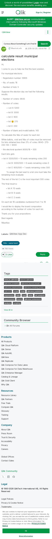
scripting (16, 303)
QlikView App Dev (18, 234)
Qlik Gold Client (8, 380)
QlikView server (22, 19)
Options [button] (48, 32)
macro (19, 299)
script (16, 291)
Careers (4, 449)
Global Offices (7, 456)
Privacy (4, 445)
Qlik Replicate (7, 361)
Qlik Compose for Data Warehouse (17, 369)
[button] (49, 48)
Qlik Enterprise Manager (11, 373)
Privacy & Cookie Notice (12, 503)
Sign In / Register (43, 12)
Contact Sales (7, 460)
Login (36, 2)
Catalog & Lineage (9, 376)
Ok (26, 531)
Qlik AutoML (6, 353)
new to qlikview (26, 280)
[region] (26, 523)
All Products (6, 341)
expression (9, 295)
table (30, 295)
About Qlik (5, 429)
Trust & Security (8, 437)
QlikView (6, 32)
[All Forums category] (5, 325)
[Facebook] (14, 477)
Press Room (6, 433)
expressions (10, 299)
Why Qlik (5, 384)
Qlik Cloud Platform (9, 345)
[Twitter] (3, 477)
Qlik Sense (6, 349)
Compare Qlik (7, 407)
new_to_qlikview (11, 280)
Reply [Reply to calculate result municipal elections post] (42, 254)
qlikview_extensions (33, 299)
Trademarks (6, 506)
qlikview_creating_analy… (34, 287)
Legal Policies (7, 499)
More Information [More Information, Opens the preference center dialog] (26, 536)
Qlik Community (9, 471)
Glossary (5, 411)
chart (23, 291)
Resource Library (8, 395)
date (18, 295)
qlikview (8, 291)
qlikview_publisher (34, 291)
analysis (8, 303)
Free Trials (5, 403)
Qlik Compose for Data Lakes (14, 365)
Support (4, 419)
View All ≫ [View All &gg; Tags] (8, 310)
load (24, 295)
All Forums (15, 325)
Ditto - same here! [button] (10, 243)
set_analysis (40, 295)
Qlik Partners (6, 399)
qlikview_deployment (13, 287)
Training (4, 415)
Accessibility (6, 441)
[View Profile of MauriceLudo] (16, 48)
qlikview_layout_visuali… (31, 284)
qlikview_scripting (12, 284)
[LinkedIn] (8, 477)
